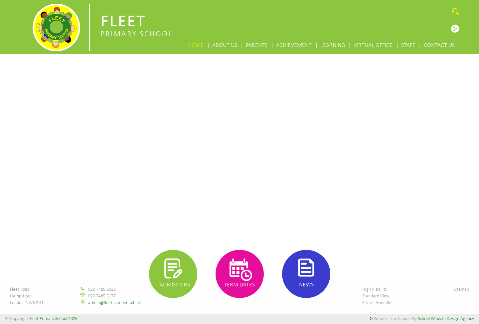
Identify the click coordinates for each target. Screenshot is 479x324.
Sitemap (461, 289)
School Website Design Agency (446, 318)
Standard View (376, 296)
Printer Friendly (376, 302)
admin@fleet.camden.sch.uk (114, 302)
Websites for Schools (392, 318)
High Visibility (374, 289)
